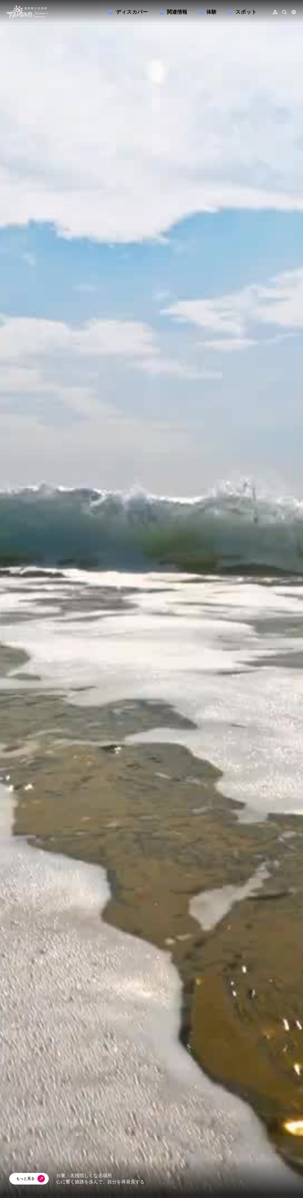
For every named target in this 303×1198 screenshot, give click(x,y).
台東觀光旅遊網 (27, 12)
